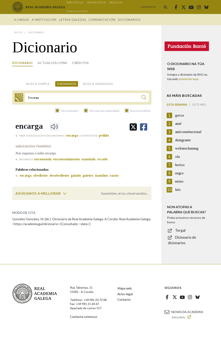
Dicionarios (129, 19)
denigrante (183, 140)
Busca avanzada (98, 84)
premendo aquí (188, 79)
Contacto (148, 6)
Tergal (180, 230)
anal (178, 124)
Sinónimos (66, 84)
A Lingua (21, 19)
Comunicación (102, 19)
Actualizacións (52, 63)
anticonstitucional (188, 132)
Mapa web (124, 288)
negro (179, 173)
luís (178, 190)
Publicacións (77, 11)
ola (177, 157)
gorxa (179, 115)
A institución (44, 19)
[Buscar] (143, 98)
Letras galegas (72, 19)
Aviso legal (125, 294)
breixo (180, 165)
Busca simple (38, 84)
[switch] (65, 193)
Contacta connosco (83, 317)
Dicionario (22, 63)
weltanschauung (186, 148)
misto (179, 181)
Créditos (80, 63)
